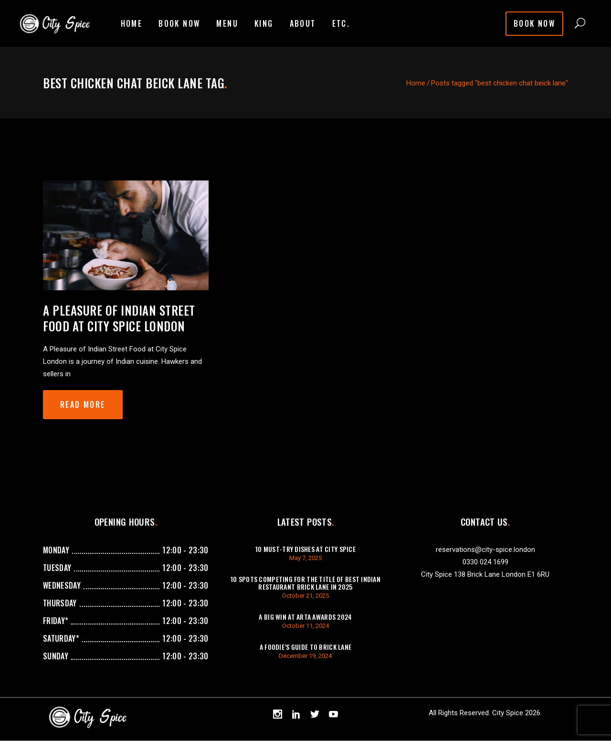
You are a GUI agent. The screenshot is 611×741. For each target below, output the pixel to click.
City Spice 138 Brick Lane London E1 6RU (485, 574)
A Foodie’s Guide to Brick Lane (305, 647)
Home (415, 83)
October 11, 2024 (305, 625)
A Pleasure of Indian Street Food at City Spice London (119, 318)
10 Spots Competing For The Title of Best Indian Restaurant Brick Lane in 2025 (305, 583)
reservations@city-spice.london (485, 549)
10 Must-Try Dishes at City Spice (305, 549)
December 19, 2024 (305, 655)
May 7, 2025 (305, 557)
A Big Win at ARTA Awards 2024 (305, 617)
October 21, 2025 (305, 595)
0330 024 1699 (485, 562)
